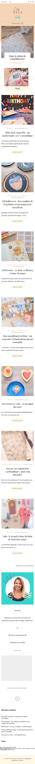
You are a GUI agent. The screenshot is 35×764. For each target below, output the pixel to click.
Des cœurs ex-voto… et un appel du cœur (17, 405)
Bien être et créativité (18, 265)
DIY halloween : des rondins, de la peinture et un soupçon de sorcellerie (17, 204)
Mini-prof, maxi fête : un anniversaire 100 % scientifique (17, 134)
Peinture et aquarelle (18, 196)
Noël (17, 89)
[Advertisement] (17, 668)
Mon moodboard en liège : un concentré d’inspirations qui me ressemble (17, 339)
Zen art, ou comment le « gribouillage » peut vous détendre (17, 471)
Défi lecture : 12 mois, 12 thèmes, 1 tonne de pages (17, 272)
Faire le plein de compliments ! (17, 57)
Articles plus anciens (25, 566)
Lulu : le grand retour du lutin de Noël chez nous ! (17, 538)
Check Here (11, 749)
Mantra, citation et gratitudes (17, 63)
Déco (11, 128)
